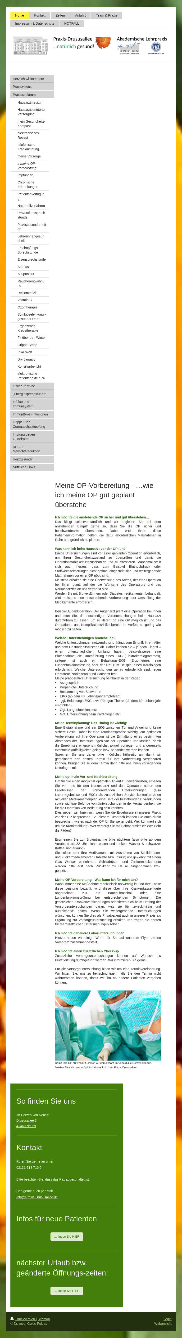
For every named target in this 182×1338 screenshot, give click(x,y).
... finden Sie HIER (67, 1236)
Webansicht (163, 1323)
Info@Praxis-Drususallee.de (37, 1197)
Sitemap (44, 1319)
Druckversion (23, 1319)
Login (168, 1319)
